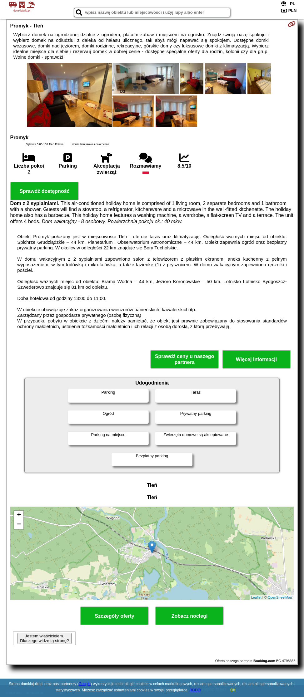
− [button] (19, 524)
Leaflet (256, 597)
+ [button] (19, 515)
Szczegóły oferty (114, 616)
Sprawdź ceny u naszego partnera (184, 359)
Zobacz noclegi (190, 616)
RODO (195, 690)
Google (84, 684)
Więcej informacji (256, 359)
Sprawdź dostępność (44, 191)
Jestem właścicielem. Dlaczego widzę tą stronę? (44, 638)
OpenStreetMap (280, 597)
